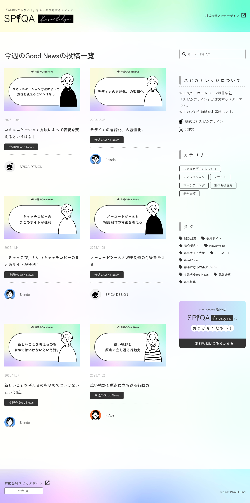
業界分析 (225, 274)
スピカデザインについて (200, 168)
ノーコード (222, 253)
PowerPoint (217, 245)
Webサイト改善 (194, 253)
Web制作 (190, 282)
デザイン (220, 177)
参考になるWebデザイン (200, 267)
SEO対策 (190, 238)
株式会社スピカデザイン (222, 16)
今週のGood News (21, 147)
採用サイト (214, 238)
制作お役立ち (223, 185)
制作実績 (189, 193)
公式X (189, 129)
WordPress (191, 260)
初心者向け (191, 245)
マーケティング (194, 185)
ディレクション (194, 177)
